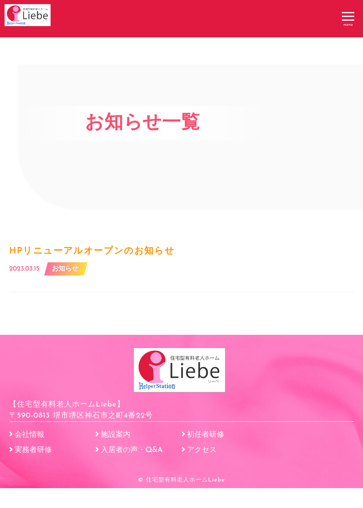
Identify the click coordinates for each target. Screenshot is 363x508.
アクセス (202, 470)
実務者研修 (33, 470)
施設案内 (116, 455)
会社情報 (29, 455)
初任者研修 (205, 455)
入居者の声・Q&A (132, 470)
